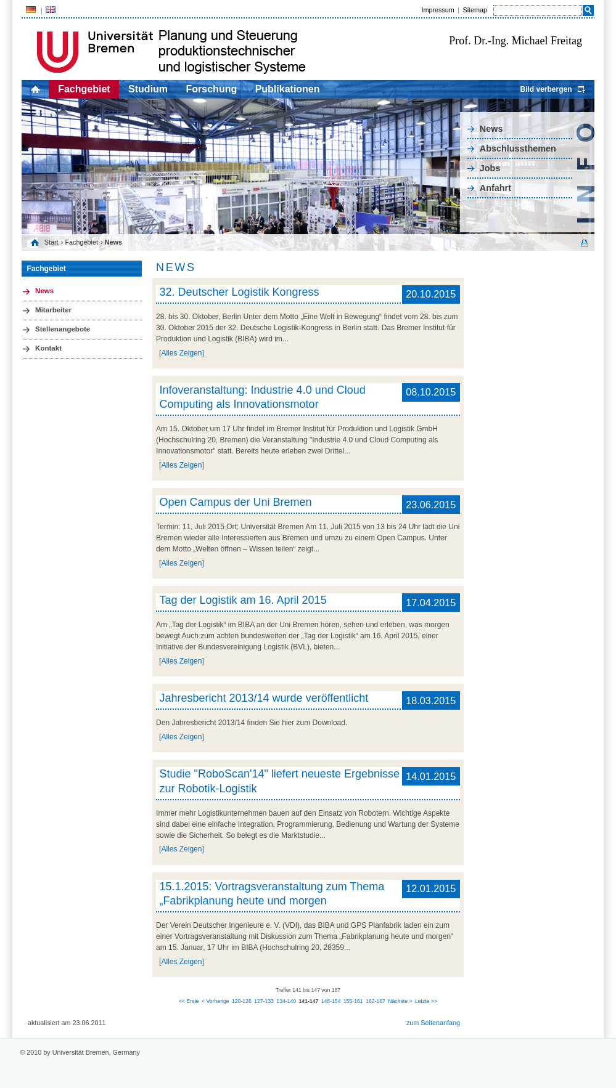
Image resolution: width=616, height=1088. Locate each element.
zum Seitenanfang (433, 1022)
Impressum (437, 10)
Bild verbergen (546, 89)
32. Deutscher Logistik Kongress (239, 292)
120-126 (242, 1001)
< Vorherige (215, 1001)
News (491, 129)
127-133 (264, 1001)
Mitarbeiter (53, 310)
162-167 (375, 1001)
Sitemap (474, 10)
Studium (148, 89)
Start (51, 242)
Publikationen (287, 89)
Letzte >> (426, 1001)
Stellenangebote (62, 329)
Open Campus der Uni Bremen (235, 502)
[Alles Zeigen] (181, 353)
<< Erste (189, 1001)
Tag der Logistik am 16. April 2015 (242, 600)
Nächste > (400, 1001)
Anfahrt (495, 188)
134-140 (286, 1001)
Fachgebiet (84, 89)
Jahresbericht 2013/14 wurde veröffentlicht (263, 698)
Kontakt (48, 348)
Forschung (211, 89)
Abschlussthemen (518, 148)
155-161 (353, 1001)
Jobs (490, 168)
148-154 (331, 1001)
